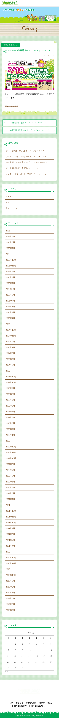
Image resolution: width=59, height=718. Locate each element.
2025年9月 (10, 271)
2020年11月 (11, 563)
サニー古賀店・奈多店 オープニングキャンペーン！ (28, 151)
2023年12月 (11, 377)
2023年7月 (10, 400)
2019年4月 (10, 610)
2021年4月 (10, 546)
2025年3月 (10, 306)
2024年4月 (10, 359)
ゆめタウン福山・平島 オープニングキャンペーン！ (28, 156)
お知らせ (9, 197)
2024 (8, 324)
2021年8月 (10, 534)
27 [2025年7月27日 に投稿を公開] (51, 662)
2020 (8, 552)
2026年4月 (10, 236)
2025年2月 (10, 312)
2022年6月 (10, 476)
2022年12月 (11, 447)
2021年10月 (11, 522)
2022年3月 (10, 493)
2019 (8, 569)
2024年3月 (10, 365)
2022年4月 (10, 487)
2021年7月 (10, 540)
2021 (8, 505)
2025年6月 (10, 289)
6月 (6, 671)
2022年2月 (10, 499)
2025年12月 (11, 260)
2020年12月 (11, 557)
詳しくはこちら (11, 106)
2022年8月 (10, 464)
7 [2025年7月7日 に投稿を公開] (8, 650)
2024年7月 (10, 347)
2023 (8, 371)
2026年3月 (10, 242)
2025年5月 (10, 295)
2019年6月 (10, 598)
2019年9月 (10, 581)
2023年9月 (10, 388)
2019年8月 (10, 587)
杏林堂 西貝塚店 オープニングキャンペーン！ (29, 123)
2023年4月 (10, 417)
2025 (8, 254)
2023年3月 (10, 423)
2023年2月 (10, 429)
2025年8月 (10, 277)
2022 (8, 441)
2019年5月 (10, 604)
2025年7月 (10, 283)
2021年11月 (11, 517)
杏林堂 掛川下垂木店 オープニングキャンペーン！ (29, 130)
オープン (51, 55)
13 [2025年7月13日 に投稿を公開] (51, 650)
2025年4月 (10, 301)
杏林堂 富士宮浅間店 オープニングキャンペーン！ (27, 162)
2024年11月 (11, 336)
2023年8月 (10, 394)
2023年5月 (10, 412)
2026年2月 (10, 248)
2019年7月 (10, 593)
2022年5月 (10, 482)
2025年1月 (10, 318)
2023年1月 (10, 435)
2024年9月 (10, 342)
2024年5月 (10, 353)
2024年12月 (11, 330)
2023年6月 (10, 406)
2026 (8, 231)
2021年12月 (11, 511)
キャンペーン (11, 208)
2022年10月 (11, 458)
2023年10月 (11, 382)
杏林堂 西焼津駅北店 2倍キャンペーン (22, 168)
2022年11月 (11, 452)
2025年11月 (11, 266)
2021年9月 (10, 528)
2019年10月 (11, 575)
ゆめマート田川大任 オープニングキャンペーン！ (27, 174)
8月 (8, 671)
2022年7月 (10, 470)
